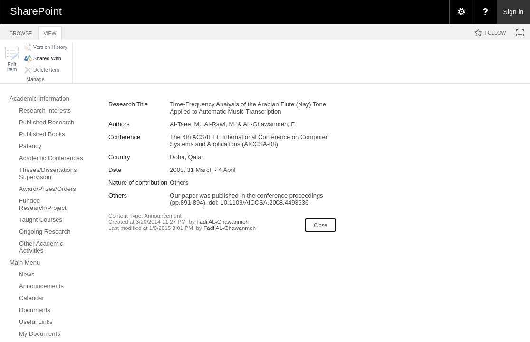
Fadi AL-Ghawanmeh (222, 221)
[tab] (20, 31)
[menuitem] (461, 12)
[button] (12, 59)
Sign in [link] (513, 12)
